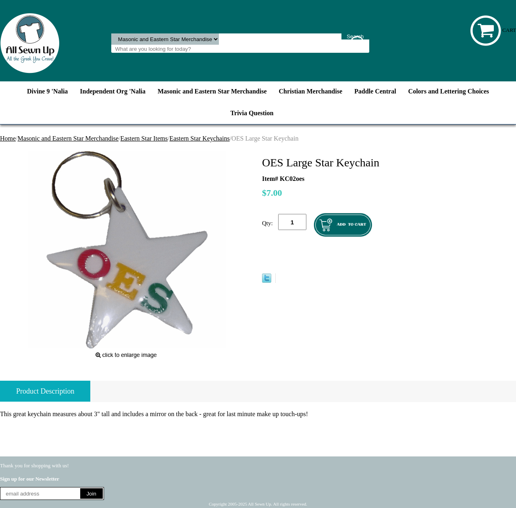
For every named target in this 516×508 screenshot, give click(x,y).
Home (8, 138)
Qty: (267, 223)
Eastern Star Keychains (199, 138)
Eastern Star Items (144, 138)
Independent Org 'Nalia (113, 91)
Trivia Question (252, 113)
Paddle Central (375, 91)
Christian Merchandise (310, 91)
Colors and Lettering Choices (448, 91)
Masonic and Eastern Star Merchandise (212, 91)
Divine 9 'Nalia (47, 91)
